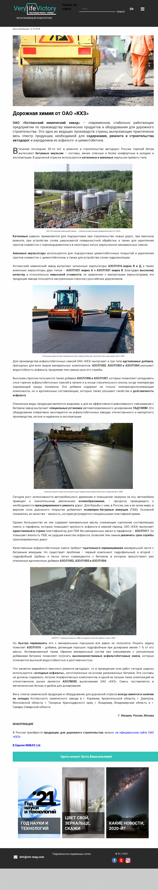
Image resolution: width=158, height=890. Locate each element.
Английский (131, 9)
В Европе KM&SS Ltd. (27, 745)
